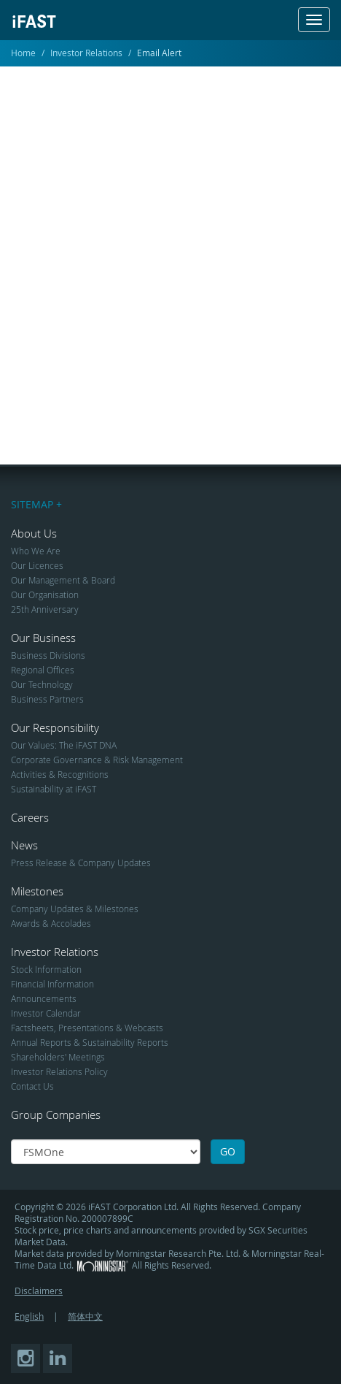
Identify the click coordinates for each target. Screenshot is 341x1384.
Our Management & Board (63, 580)
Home (23, 52)
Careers (30, 817)
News (24, 845)
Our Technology (42, 684)
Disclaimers (39, 1290)
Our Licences (37, 565)
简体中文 (85, 1316)
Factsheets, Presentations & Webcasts (87, 1027)
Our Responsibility (55, 727)
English (29, 1316)
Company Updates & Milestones (74, 908)
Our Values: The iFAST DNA (64, 745)
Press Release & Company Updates (81, 862)
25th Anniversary (45, 609)
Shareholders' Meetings (58, 1057)
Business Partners (47, 699)
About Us (34, 533)
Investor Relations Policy (59, 1071)
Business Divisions (48, 655)
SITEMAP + (36, 504)
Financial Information (52, 984)
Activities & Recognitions (60, 774)
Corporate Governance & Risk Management (97, 759)
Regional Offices (42, 670)
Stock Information (46, 969)
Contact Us (32, 1086)
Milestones (37, 891)
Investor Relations (86, 52)
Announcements (44, 998)
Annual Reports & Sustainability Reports (89, 1042)
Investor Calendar (46, 1013)
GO (227, 1151)
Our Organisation (45, 594)
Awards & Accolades (51, 923)
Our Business (43, 637)
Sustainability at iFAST (53, 789)
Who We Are (35, 551)
